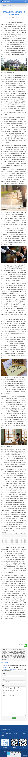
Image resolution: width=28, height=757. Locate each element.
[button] (3, 688)
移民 (24, 385)
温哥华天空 (5, 1)
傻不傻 (5, 665)
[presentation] (3, 688)
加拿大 (23, 179)
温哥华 (25, 44)
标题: (4, 673)
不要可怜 (6, 667)
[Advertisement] (14, 633)
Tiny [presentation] (24, 715)
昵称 (4, 679)
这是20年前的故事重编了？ (10, 669)
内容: (3, 685)
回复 (14, 718)
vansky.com (12, 751)
